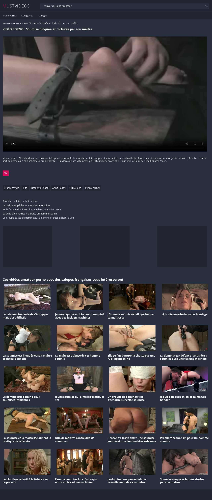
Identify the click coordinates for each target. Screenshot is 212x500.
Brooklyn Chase (39, 187)
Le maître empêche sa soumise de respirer (26, 205)
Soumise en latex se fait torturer (20, 201)
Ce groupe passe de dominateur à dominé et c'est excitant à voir (38, 217)
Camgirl (42, 15)
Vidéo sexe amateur (12, 23)
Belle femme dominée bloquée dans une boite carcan (32, 209)
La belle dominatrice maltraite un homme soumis (30, 213)
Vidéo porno (9, 15)
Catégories (27, 15)
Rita (25, 187)
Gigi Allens (75, 187)
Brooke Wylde (11, 187)
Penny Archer (92, 187)
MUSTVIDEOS (16, 6)
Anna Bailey (58, 187)
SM (25, 23)
